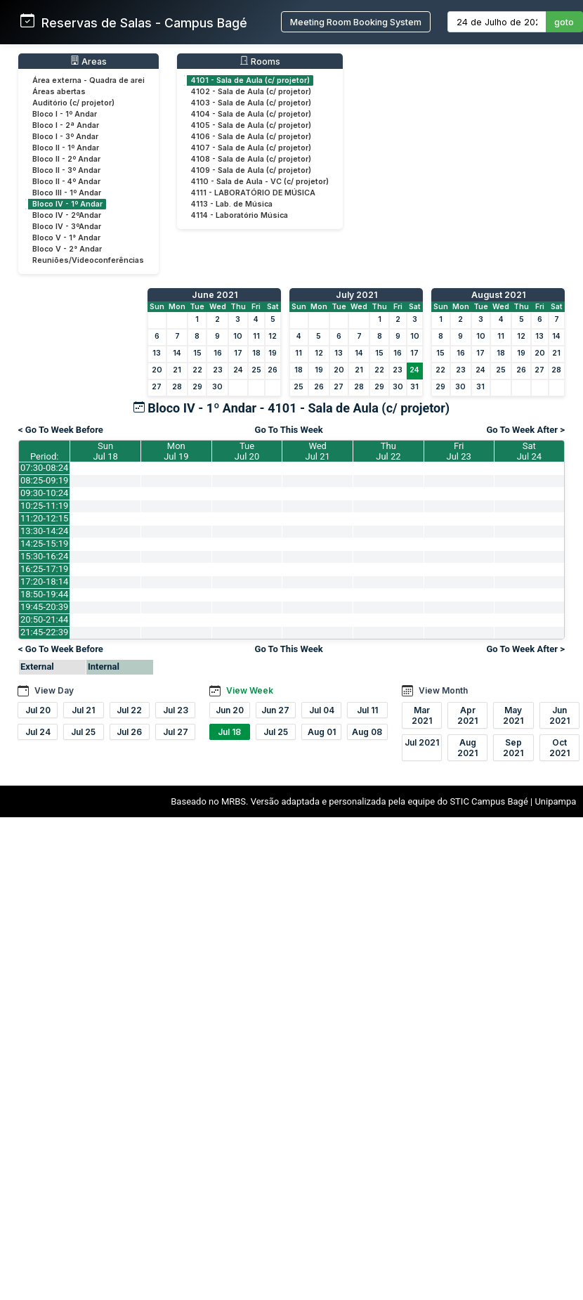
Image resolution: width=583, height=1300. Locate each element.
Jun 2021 (559, 715)
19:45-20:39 (44, 607)
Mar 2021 (422, 715)
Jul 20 (38, 710)
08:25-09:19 (44, 480)
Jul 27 (175, 732)
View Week (249, 690)
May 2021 (513, 715)
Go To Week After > (525, 429)
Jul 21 (83, 710)
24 (238, 370)
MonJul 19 (176, 451)
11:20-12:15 (44, 518)
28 (177, 386)
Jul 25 (83, 732)
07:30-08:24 (44, 467)
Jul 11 (367, 710)
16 (218, 353)
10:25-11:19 (44, 505)
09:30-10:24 (44, 493)
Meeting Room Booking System (355, 22)
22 (197, 370)
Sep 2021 (513, 747)
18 (256, 353)
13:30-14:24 (44, 531)
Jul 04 (321, 710)
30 (217, 386)
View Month (443, 690)
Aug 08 (367, 732)
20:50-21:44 (44, 619)
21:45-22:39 (44, 632)
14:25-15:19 (44, 543)
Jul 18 (229, 732)
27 (157, 386)
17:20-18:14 (44, 581)
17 (238, 353)
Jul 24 (38, 732)
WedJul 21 (318, 451)
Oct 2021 (559, 747)
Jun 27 (275, 710)
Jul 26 (129, 732)
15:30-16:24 (44, 556)
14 (177, 353)
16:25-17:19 (44, 569)
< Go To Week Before (60, 429)
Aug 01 (322, 732)
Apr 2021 (467, 715)
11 (256, 336)
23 (218, 370)
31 (414, 386)
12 (272, 336)
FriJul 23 (459, 451)
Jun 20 (230, 710)
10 (237, 336)
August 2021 (498, 295)
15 (197, 353)
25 (256, 370)
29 (197, 386)
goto (564, 22)
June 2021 (214, 295)
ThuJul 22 (388, 451)
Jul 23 (175, 710)
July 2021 (356, 295)
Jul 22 (129, 710)
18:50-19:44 (44, 594)
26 (272, 370)
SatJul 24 (529, 451)
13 (156, 353)
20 (157, 370)
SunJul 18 (105, 451)
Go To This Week (289, 429)
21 (177, 370)
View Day (54, 690)
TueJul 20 (247, 451)
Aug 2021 (467, 747)
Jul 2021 (422, 742)
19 (272, 353)
